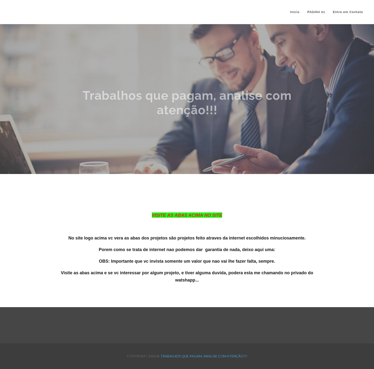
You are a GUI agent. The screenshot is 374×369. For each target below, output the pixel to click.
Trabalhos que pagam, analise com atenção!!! (203, 356)
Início (295, 12)
